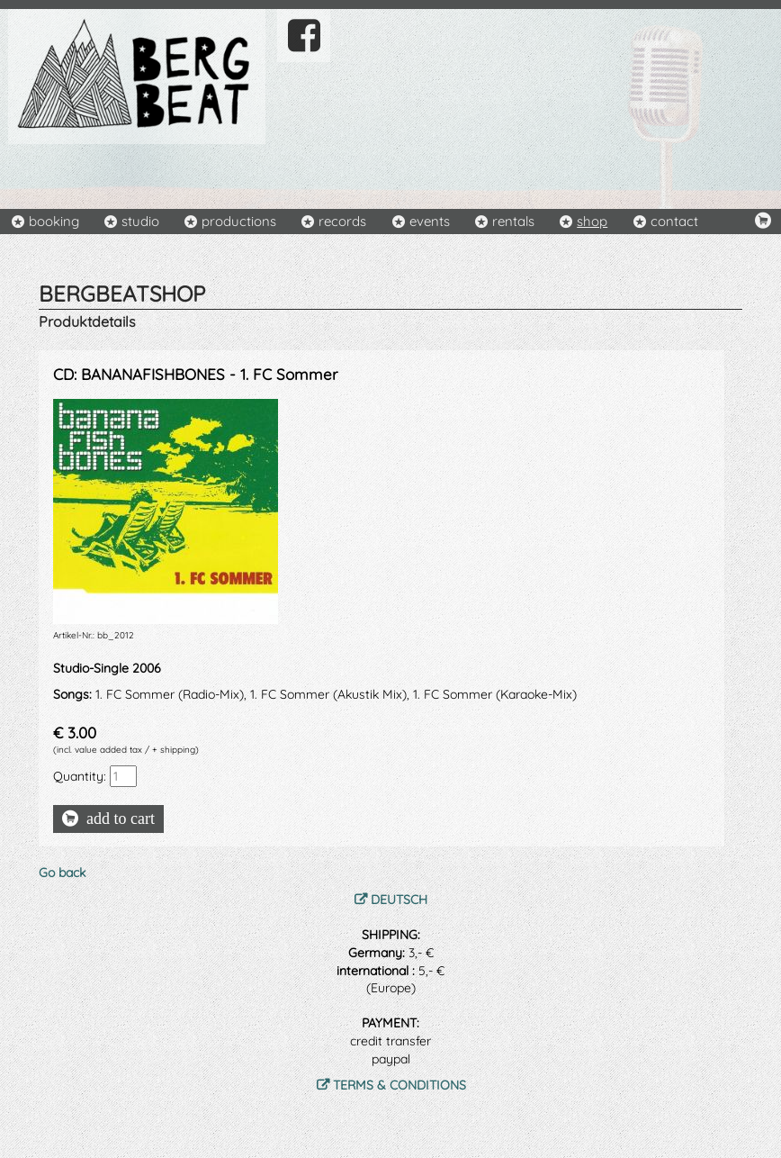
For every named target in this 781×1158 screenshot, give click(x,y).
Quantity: (79, 776)
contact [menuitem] (674, 221)
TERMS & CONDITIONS (399, 1085)
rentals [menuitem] (513, 221)
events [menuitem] (429, 221)
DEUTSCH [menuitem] (399, 899)
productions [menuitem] (239, 221)
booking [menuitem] (54, 221)
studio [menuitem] (140, 221)
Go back (62, 872)
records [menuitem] (342, 221)
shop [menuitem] (592, 221)
